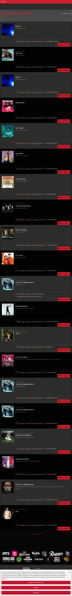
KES (17, 511)
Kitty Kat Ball (22, 357)
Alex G (18, 26)
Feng (18, 333)
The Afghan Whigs (23, 206)
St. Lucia (19, 255)
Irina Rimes (20, 102)
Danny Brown (21, 306)
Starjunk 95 (21, 179)
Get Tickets (63, 248)
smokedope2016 (22, 459)
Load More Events (36, 534)
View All (69, 13)
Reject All (36, 587)
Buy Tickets (63, 44)
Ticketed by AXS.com (13, 18)
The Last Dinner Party (25, 282)
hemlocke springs (23, 435)
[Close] (69, 572)
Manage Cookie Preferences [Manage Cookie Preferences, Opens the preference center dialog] (36, 582)
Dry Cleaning (21, 230)
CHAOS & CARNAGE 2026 (25, 484)
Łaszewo (19, 153)
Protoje (19, 53)
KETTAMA (19, 128)
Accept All (36, 592)
